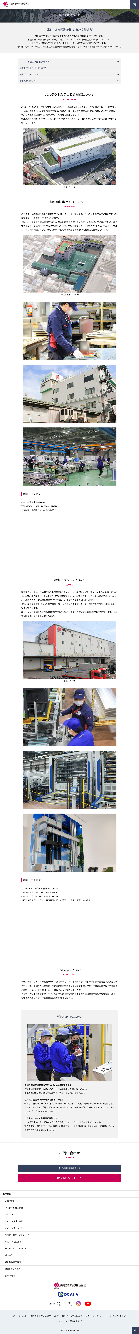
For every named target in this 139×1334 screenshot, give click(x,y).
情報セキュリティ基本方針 (72, 1316)
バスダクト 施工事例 (14, 1207)
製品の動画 (10, 1275)
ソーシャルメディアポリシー (117, 1316)
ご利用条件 (33, 1316)
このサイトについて (18, 1316)
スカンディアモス (12, 1268)
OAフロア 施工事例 (13, 1241)
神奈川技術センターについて (32, 68)
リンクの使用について (50, 1316)
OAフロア (9, 1214)
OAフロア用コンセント (15, 1228)
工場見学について (27, 80)
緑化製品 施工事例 (13, 1262)
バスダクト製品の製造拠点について (35, 61)
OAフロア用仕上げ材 (14, 1221)
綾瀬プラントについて (29, 74)
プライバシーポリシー (94, 1316)
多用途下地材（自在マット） (17, 1234)
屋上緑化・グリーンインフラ (17, 1248)
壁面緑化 (9, 1255)
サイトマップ (62, 1321)
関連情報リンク (76, 1321)
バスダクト (10, 1201)
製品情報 (7, 1193)
